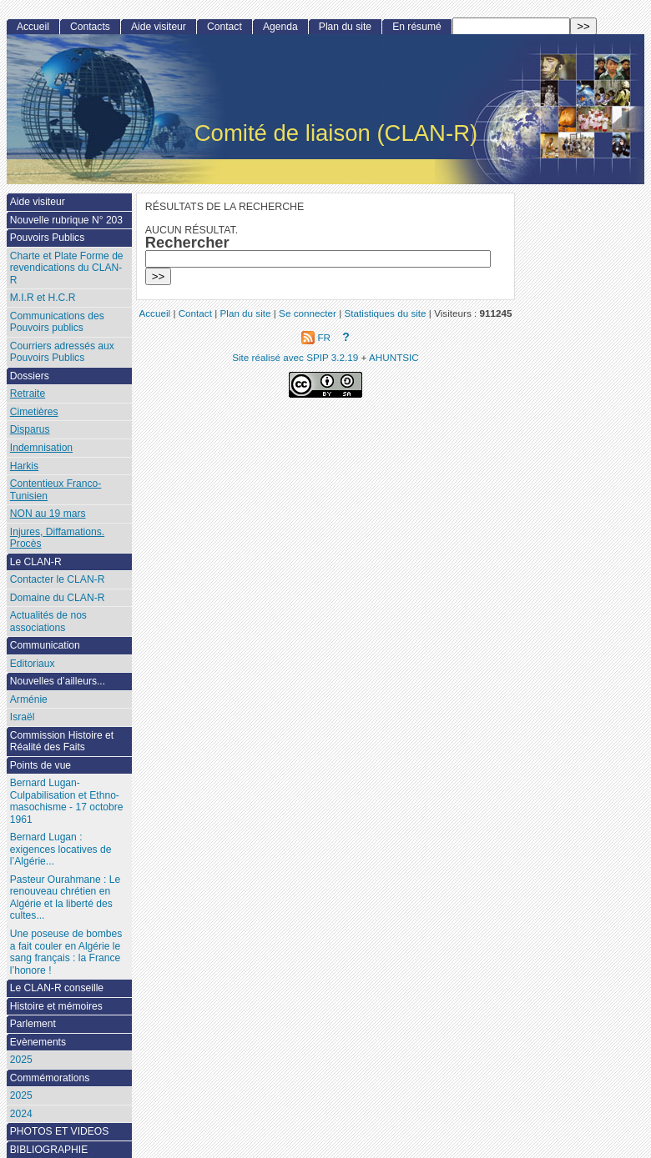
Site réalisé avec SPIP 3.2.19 (295, 357)
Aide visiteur (158, 27)
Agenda (280, 27)
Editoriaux (32, 663)
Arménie (29, 699)
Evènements (38, 1042)
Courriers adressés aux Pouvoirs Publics (62, 352)
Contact (224, 27)
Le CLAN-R (36, 562)
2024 (21, 1114)
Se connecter (307, 313)
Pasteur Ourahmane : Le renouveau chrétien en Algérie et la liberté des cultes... (65, 898)
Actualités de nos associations (48, 621)
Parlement (33, 1024)
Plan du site (345, 27)
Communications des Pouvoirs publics (57, 322)
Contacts (90, 27)
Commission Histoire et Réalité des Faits (62, 741)
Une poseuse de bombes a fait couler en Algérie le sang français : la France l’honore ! (66, 952)
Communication (45, 645)
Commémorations (49, 1078)
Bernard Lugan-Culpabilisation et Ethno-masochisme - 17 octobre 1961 (67, 801)
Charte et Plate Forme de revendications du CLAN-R (67, 268)
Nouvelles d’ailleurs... (57, 681)
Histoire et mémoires (56, 1006)
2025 (21, 1059)
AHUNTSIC (394, 357)
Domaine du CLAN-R (57, 598)
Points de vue (40, 765)
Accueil (33, 27)
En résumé (416, 27)
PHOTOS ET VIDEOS (59, 1131)
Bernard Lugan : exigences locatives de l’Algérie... (61, 849)
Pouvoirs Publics (47, 237)
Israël (22, 717)
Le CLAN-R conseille (56, 988)
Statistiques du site (385, 313)
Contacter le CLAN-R (57, 579)
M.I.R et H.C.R (43, 297)
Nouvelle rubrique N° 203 (66, 220)
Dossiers (29, 376)
